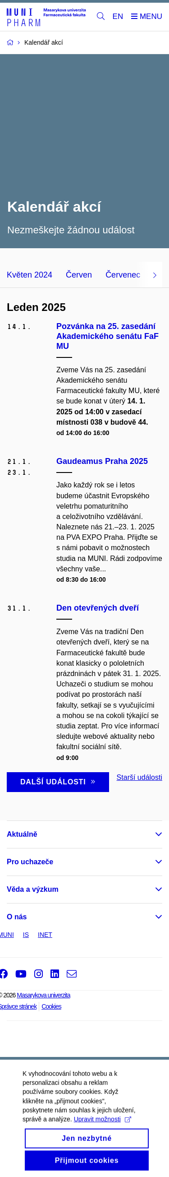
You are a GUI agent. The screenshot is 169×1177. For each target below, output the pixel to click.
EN (118, 16)
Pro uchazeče (30, 862)
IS (26, 934)
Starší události (139, 777)
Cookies (51, 1006)
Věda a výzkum (33, 889)
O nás (17, 917)
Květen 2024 (29, 274)
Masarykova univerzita (43, 995)
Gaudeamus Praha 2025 (102, 461)
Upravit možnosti (102, 1128)
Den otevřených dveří (97, 607)
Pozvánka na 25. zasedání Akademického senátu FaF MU (107, 336)
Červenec (122, 274)
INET (45, 934)
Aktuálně (22, 834)
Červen (79, 274)
